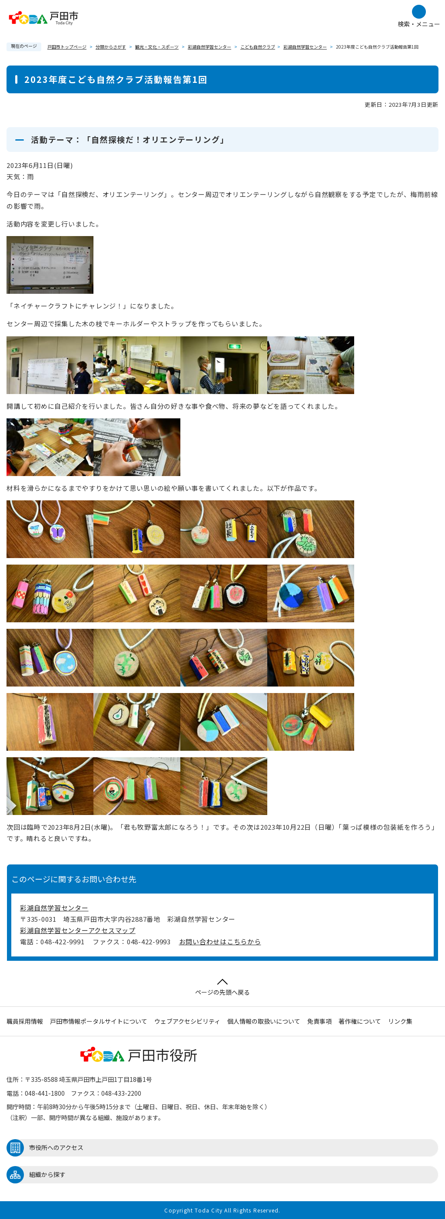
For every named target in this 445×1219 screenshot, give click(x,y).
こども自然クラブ (257, 46)
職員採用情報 (25, 1021)
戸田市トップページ (66, 46)
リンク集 (400, 1021)
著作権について (360, 1021)
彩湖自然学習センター (209, 46)
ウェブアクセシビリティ (187, 1021)
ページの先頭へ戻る (222, 987)
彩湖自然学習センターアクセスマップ (78, 930)
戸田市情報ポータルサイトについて (98, 1021)
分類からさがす (111, 46)
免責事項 (319, 1021)
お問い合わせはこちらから (220, 941)
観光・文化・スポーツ (157, 46)
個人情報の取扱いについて (263, 1021)
